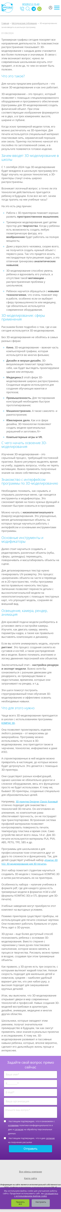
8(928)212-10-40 (30, 4)
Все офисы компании (30, 1172)
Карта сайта (30, 1178)
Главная (5, 23)
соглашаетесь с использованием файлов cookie (36, 1194)
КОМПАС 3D (8, 723)
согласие (19, 1129)
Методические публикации (24, 23)
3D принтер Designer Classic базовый (37, 801)
